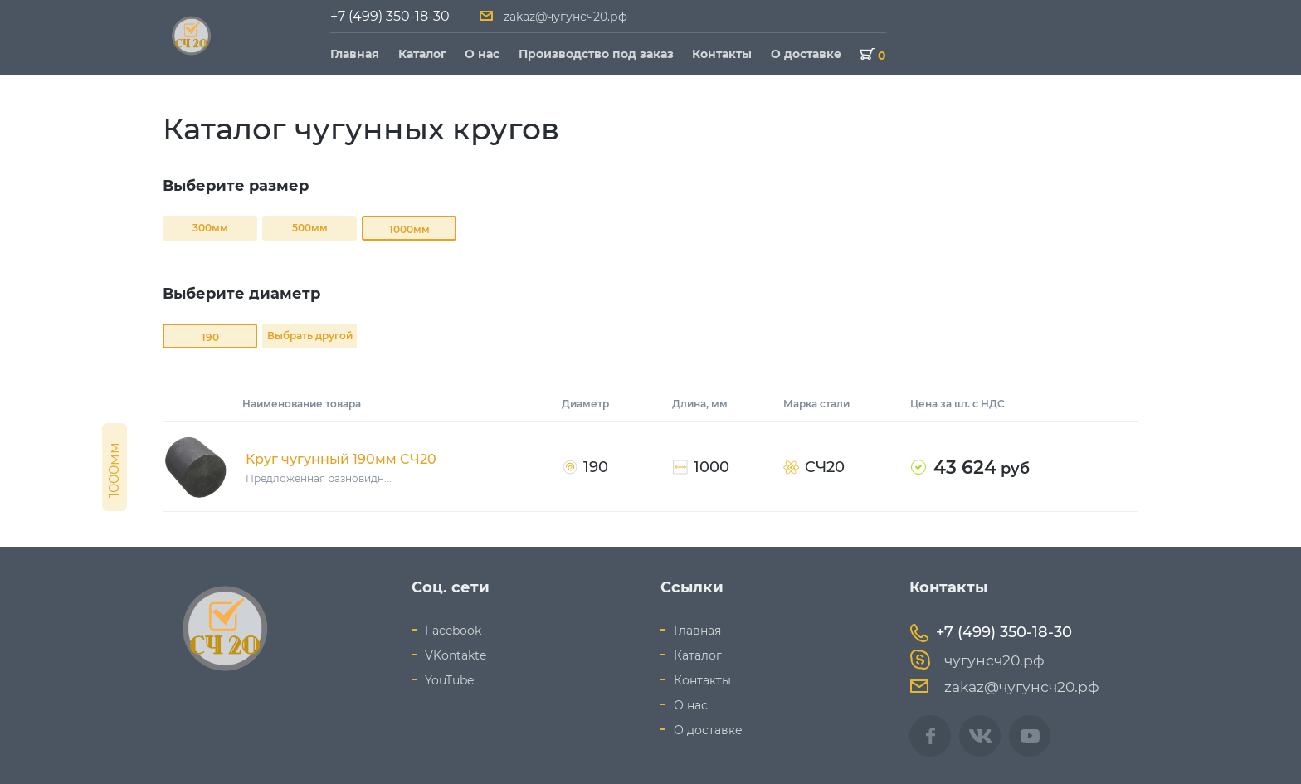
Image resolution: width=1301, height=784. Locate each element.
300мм (210, 228)
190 (210, 337)
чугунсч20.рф (977, 660)
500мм (310, 228)
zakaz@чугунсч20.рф (565, 16)
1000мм (409, 229)
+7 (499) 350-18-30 (390, 16)
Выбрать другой (310, 335)
